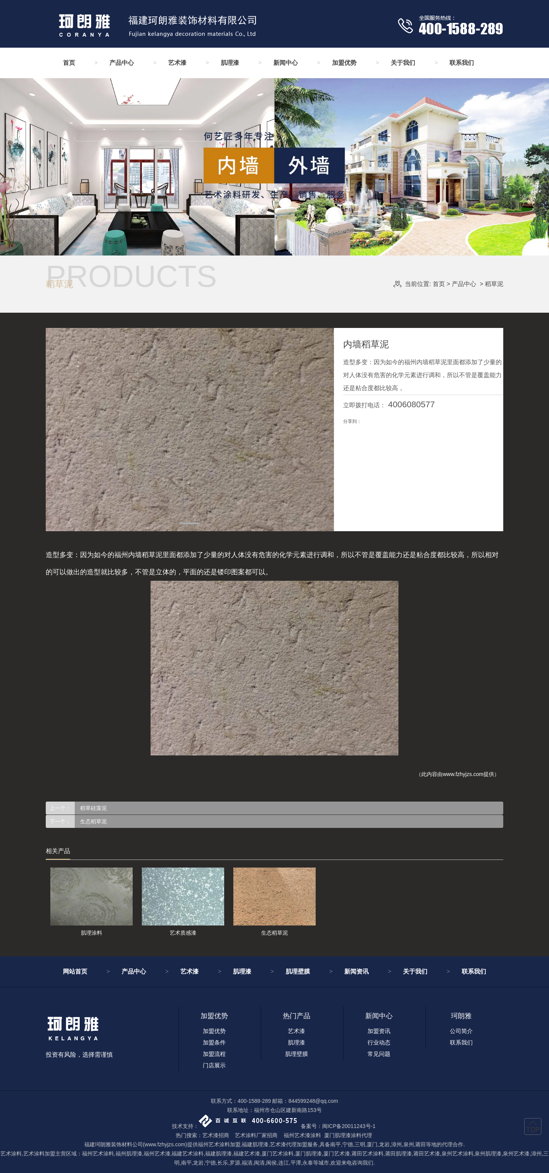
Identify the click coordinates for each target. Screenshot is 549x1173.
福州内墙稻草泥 (138, 555)
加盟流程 (214, 1054)
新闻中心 (285, 62)
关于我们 (403, 62)
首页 (69, 62)
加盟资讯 (379, 1031)
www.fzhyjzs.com (463, 774)
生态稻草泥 (93, 821)
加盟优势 (344, 62)
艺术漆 (177, 62)
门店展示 (214, 1065)
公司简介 (461, 1031)
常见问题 (379, 1054)
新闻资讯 (356, 971)
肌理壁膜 (298, 971)
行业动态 (379, 1042)
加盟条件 (214, 1042)
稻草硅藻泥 (93, 808)
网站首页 (75, 971)
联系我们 (461, 62)
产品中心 (121, 62)
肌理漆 (230, 62)
